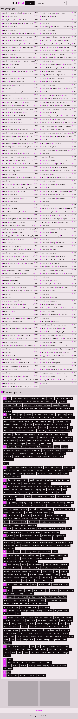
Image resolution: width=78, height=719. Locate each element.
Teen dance (54, 260)
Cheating (64, 447)
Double (47, 470)
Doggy (30, 470)
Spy (5, 627)
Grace (4, 219)
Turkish (17, 649)
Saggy (6, 636)
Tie (24, 212)
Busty (4, 184)
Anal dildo (7, 411)
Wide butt (32, 61)
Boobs (70, 415)
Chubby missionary (67, 27)
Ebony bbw (26, 483)
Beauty (66, 424)
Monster (41, 574)
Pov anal (57, 284)
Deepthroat (16, 470)
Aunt (57, 398)
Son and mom (42, 620)
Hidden (56, 515)
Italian (6, 532)
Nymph (25, 167)
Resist (64, 133)
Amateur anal (23, 408)
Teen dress (67, 126)
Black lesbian (8, 431)
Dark (20, 304)
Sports (42, 191)
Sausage (26, 153)
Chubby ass (60, 349)
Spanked (33, 636)
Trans (32, 646)
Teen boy (5, 345)
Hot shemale (21, 219)
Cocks (42, 143)
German (37, 503)
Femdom (14, 490)
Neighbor (42, 584)
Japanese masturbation (23, 542)
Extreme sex (30, 57)
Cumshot (17, 457)
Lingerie (59, 558)
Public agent (34, 600)
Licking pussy (51, 555)
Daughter (24, 467)
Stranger (47, 640)
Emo (25, 480)
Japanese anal (22, 539)
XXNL (18, 3)
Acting (70, 215)
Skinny (6, 624)
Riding (32, 611)
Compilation (48, 447)
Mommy (32, 571)
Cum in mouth (39, 453)
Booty (42, 75)
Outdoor (41, 590)
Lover (20, 109)
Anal (9, 398)
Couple (57, 450)
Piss (59, 597)
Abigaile (43, 47)
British (51, 431)
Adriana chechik (7, 256)
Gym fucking (54, 167)
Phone (34, 603)
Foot (9, 486)
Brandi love (38, 424)
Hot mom (17, 515)
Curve (10, 40)
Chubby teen (6, 51)
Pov (48, 600)
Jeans (18, 545)
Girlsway (60, 47)
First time (67, 486)
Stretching (61, 88)
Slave (51, 620)
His (13, 311)
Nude (48, 584)
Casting (25, 450)
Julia (70, 542)
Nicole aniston (57, 584)
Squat (21, 249)
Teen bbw (68, 208)
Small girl (57, 627)
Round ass (44, 253)
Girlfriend (67, 506)
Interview (43, 147)
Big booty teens (23, 129)
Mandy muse (27, 13)
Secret (65, 636)
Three (19, 653)
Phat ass (59, 64)
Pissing (42, 600)
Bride (57, 431)
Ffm (58, 493)
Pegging (7, 603)
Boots (42, 37)
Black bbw (43, 428)
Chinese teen (8, 460)
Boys (45, 431)
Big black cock (37, 440)
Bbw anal (43, 421)
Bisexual (7, 424)
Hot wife (16, 525)
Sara (42, 99)
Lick (13, 558)
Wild (42, 267)
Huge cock (7, 525)
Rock (21, 140)
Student (63, 620)
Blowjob (71, 418)
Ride (18, 614)
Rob (58, 13)
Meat (63, 13)
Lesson (52, 291)
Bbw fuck (28, 328)
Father (6, 490)
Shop (31, 627)
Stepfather (49, 636)
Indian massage (35, 532)
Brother (55, 418)
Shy (64, 640)
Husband (17, 519)
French (58, 490)
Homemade (8, 519)
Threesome (17, 646)
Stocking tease (7, 20)
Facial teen (69, 88)
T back (20, 123)
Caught (69, 450)
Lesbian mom (62, 555)
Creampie (31, 447)
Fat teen (21, 253)
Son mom (39, 640)
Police (15, 600)
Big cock (63, 418)
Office (9, 590)
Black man (57, 440)
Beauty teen (31, 219)
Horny (36, 522)
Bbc (4, 243)
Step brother (47, 633)
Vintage (15, 662)
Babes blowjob (24, 363)
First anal (51, 490)
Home (6, 522)
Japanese (11, 536)
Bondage (23, 418)
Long (28, 561)
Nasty (4, 225)
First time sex (28, 490)
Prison (47, 607)
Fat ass (28, 496)
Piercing (23, 607)
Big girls (28, 249)
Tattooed (53, 112)
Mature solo (57, 578)
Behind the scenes (54, 308)
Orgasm (20, 590)
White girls (66, 123)
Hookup (65, 287)
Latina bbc (52, 373)
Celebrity (50, 450)
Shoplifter (29, 633)
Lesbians (18, 555)
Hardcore (41, 515)
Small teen (6, 92)
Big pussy (49, 434)
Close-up (49, 57)
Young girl (23, 675)
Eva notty (39, 480)
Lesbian (10, 555)
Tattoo (60, 369)
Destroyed (21, 225)
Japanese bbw (33, 539)
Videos (41, 662)
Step (42, 157)
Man (24, 581)
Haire (25, 304)
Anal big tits (22, 116)
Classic (6, 453)
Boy (49, 418)
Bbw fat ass (20, 328)
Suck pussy (25, 99)
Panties (27, 603)
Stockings (50, 630)
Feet (60, 486)
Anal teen (13, 23)
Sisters (34, 630)
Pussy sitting (22, 191)
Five (42, 68)
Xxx (9, 672)
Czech (13, 453)
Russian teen (48, 611)
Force (36, 486)
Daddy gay (21, 473)
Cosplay (18, 450)
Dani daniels (38, 467)
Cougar (54, 457)
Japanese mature (45, 539)
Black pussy (28, 428)
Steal (55, 380)
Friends (12, 499)
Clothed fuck (60, 256)
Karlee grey (37, 552)
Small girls (7, 630)
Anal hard (21, 71)
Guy (51, 512)
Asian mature (68, 408)
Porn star (15, 607)
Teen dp (43, 208)
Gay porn (49, 509)
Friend (48, 493)
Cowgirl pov (61, 54)
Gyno (38, 506)
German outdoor (17, 512)
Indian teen (31, 528)
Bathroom (34, 421)
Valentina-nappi (55, 219)
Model (56, 574)
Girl (19, 506)
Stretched (53, 88)
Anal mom (33, 408)
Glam (6, 506)
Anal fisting (38, 405)
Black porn (47, 440)
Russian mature (9, 614)
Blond (16, 444)
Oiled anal (66, 171)
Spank (70, 620)
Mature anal (63, 568)
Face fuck (5, 57)
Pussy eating (23, 600)
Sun (18, 188)
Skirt (18, 640)
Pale (14, 147)
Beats (63, 119)
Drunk (47, 467)
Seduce (62, 624)
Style (10, 167)
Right (25, 40)
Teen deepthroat (61, 150)
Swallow (58, 636)
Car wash (70, 136)
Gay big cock (59, 509)
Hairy (34, 515)
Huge (30, 522)
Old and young (9, 594)
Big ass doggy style (56, 40)
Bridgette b (63, 434)
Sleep (31, 617)
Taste (62, 164)
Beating (57, 119)
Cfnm (53, 453)
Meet (42, 287)
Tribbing (43, 649)
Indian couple (41, 528)
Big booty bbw (45, 321)
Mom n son (8, 578)
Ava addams (45, 402)
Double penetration (46, 236)
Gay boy (16, 509)
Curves (58, 71)
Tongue (11, 157)
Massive (21, 133)
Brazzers (28, 415)
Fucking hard (6, 71)
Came (29, 136)
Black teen (31, 431)
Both (20, 153)
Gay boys (29, 512)
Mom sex (33, 574)
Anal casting (44, 16)
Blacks (70, 440)
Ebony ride (66, 37)
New (9, 584)
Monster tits (68, 57)
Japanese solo (9, 542)
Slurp (68, 102)
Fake (58, 496)
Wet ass (66, 212)
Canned (71, 133)
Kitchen (17, 552)
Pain (21, 603)
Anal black (18, 13)
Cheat (59, 453)
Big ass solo (14, 33)
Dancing (57, 473)
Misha (25, 256)
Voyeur (34, 662)
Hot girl (23, 525)
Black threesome (20, 431)
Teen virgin (67, 649)
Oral (71, 590)
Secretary (38, 633)
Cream (61, 457)
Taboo (44, 646)
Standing (5, 260)
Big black (7, 437)
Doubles (50, 352)
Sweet (6, 640)
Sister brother (47, 627)
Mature (24, 565)
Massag (63, 574)
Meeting (58, 287)
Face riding (54, 215)
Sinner (4, 177)
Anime (20, 398)
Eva (19, 483)
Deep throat (44, 243)
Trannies (59, 212)
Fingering (38, 490)
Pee (45, 597)
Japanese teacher (38, 545)
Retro (66, 611)
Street (12, 636)
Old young (19, 594)
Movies (24, 571)
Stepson (13, 633)
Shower (31, 624)
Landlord (53, 54)
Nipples (33, 584)
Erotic (58, 480)
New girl (27, 44)
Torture (6, 653)
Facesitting (26, 493)
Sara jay (13, 624)
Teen (9, 646)
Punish (35, 607)
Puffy (49, 116)
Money (6, 571)
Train (37, 649)
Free (45, 496)
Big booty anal (60, 75)
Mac (65, 328)
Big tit (6, 440)
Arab (14, 398)
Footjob (43, 486)
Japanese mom (27, 536)
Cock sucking (16, 99)
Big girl (5, 44)
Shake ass (59, 78)
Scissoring (64, 633)
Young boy (31, 675)
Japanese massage (48, 536)
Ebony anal (65, 480)
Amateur (50, 398)
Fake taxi (16, 486)
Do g (71, 191)
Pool (41, 607)
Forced (23, 486)
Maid (24, 568)
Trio (11, 649)
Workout (63, 665)
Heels (24, 522)
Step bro (5, 81)
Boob (14, 437)
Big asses (19, 37)
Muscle (16, 578)
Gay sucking (61, 503)
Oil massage (64, 590)
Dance (66, 467)
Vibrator (48, 662)
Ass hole (25, 105)
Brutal (6, 428)
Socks (12, 640)
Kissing (4, 387)
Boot (48, 37)
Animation (7, 402)
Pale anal (26, 102)
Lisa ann (7, 558)
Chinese (10, 447)
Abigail (66, 47)
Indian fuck (55, 532)
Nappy (64, 219)
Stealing (43, 380)
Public (34, 597)
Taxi (23, 649)
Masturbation (46, 568)
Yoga (15, 675)
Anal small (23, 380)
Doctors (7, 477)
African (32, 398)
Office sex (54, 590)
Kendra (43, 212)
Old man (28, 590)
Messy (70, 150)
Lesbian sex (38, 558)
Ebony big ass (6, 105)
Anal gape (7, 405)
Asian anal (65, 405)
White (39, 665)
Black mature (42, 437)
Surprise (25, 636)
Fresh (48, 81)
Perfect (43, 116)
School (57, 617)
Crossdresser (21, 453)
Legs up (21, 78)
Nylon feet (7, 587)
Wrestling (32, 665)
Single (19, 177)
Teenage (65, 653)
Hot (29, 515)
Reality (4, 37)
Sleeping (24, 617)
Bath (64, 440)
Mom (9, 565)
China (17, 447)
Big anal (5, 160)
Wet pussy (54, 665)
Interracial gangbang (17, 532)
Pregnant (11, 597)
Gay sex (50, 506)
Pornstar (7, 607)
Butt (42, 284)
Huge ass (5, 33)
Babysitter (17, 434)
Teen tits (11, 37)
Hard (42, 51)
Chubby (57, 447)
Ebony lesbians (37, 483)
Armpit (6, 408)
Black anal (68, 437)
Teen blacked (60, 335)
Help (57, 519)
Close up (30, 457)
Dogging (43, 356)
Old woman (29, 594)
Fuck (64, 490)
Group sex (7, 509)
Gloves (12, 260)
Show (71, 636)
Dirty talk (65, 473)
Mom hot (24, 578)
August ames (62, 402)
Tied (4, 212)
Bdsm (42, 369)
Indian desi (46, 532)
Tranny (65, 646)
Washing (53, 136)
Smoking (65, 627)
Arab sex (14, 408)
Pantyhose (52, 597)
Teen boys (29, 345)
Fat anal (48, 68)
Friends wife (66, 496)
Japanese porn (9, 545)
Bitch (55, 356)
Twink (13, 653)
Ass (38, 398)
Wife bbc (23, 665)
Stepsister (16, 627)
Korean (10, 552)
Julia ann (36, 536)
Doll (14, 473)
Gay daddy (25, 506)
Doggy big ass (28, 109)
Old (15, 590)
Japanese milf (26, 545)
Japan (17, 536)
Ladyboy (31, 555)
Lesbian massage (10, 561)
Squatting (15, 249)
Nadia (66, 584)
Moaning (66, 578)
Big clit (24, 434)
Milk (29, 568)
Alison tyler (56, 405)
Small (33, 620)
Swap (68, 624)
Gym (53, 503)
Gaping (11, 13)
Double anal (16, 477)
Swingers (47, 624)
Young (10, 675)
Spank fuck (15, 47)
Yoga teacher (61, 44)
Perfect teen (61, 136)
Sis (10, 627)
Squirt (46, 617)
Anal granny (58, 408)
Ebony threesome (10, 483)
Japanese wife (60, 536)
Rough (25, 611)
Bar (5, 444)
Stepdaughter (56, 640)
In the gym (63, 167)
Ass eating (16, 318)
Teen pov (53, 33)
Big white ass (67, 64)
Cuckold (39, 447)
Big (64, 415)
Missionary (16, 568)
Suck (31, 640)
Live (18, 558)
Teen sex (51, 653)
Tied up (10, 212)
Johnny (35, 542)
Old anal (12, 160)
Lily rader (21, 561)
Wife (9, 665)
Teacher (25, 646)
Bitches (30, 143)
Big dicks (41, 444)
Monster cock (33, 578)
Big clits (22, 444)
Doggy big (7, 473)
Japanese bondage (63, 545)
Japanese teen (58, 539)
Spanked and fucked (27, 47)
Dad (30, 467)
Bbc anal (29, 424)
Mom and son (37, 565)
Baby (6, 421)
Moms (45, 571)
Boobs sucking (66, 431)
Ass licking (47, 405)
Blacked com (32, 418)
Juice (57, 164)
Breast (22, 424)
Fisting (50, 486)
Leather (34, 561)
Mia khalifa (64, 565)
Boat (50, 123)
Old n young (61, 229)
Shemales (42, 630)
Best (56, 434)
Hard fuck (33, 519)
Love (24, 555)
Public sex (50, 208)
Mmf (50, 571)
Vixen (28, 662)
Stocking (38, 627)
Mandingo (36, 568)
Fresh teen (53, 297)
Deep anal (44, 270)
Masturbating (8, 574)
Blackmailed (11, 270)
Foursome (40, 493)
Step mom (38, 617)
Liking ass (15, 287)
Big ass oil (59, 273)
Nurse (15, 584)
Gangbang (22, 503)
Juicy (33, 260)
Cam (23, 457)
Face (15, 496)
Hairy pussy (52, 522)
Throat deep (60, 184)
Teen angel (53, 249)
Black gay (18, 428)
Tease (4, 301)
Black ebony (32, 444)
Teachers (7, 656)
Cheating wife (8, 450)
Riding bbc (5, 64)
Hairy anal (64, 519)
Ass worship (6, 136)
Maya (38, 571)
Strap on (41, 636)
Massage (16, 565)
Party (40, 597)
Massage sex (15, 571)
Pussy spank (44, 129)
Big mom (21, 440)
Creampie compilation (42, 457)
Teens (59, 646)
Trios (37, 653)
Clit (48, 453)
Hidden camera (16, 522)
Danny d (7, 470)
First (33, 493)
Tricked (26, 653)
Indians (69, 528)
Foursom (23, 273)
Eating (9, 318)
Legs (37, 555)
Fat (3, 328)
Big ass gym (29, 263)
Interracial (51, 528)
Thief (50, 649)
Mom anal (7, 568)
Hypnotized (32, 525)
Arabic (43, 398)
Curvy (4, 339)
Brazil (35, 428)
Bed (11, 428)
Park (29, 607)
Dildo (72, 467)
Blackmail (13, 421)
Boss (27, 421)
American (5, 359)
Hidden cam (43, 519)
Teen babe (15, 198)
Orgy (35, 590)
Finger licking (16, 246)
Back (4, 102)
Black (9, 415)
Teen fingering (23, 61)
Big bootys (65, 51)
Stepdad (15, 630)
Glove (18, 260)
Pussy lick (5, 23)
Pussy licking (6, 147)
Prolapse (54, 600)
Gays (43, 506)
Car (44, 450)
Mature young (15, 581)
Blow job (13, 440)
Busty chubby (60, 195)
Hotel (63, 515)
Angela (49, 408)
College (30, 453)
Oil (47, 590)
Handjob (49, 515)
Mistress (46, 581)
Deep (42, 102)
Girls (32, 506)
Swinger (39, 624)
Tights (29, 184)
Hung (52, 61)
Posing (57, 51)
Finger (21, 496)
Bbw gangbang (66, 68)
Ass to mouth (44, 40)
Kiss (23, 552)
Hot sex (51, 519)
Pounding (5, 380)
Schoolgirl (25, 640)
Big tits (59, 415)
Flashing (51, 496)
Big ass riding (60, 129)
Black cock (7, 434)
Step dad (24, 627)
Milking (6, 581)
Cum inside (7, 457)
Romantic (11, 611)
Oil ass (58, 133)
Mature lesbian (45, 578)
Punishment (43, 603)
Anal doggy (6, 236)
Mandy (4, 13)
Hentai (10, 515)
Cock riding (29, 133)
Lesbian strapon (49, 558)
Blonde (20, 421)
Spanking (69, 617)
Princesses (62, 600)
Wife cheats (8, 669)
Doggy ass (23, 287)
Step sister (15, 620)
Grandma (70, 503)
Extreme (47, 483)
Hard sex (25, 519)
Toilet (6, 649)
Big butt (43, 177)
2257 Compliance (34, 716)
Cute (63, 450)
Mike (23, 85)
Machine (18, 574)
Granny (14, 503)
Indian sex (22, 528)
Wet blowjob (60, 198)
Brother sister (59, 421)
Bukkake (21, 437)
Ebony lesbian (49, 480)
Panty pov (23, 198)
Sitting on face (66, 109)
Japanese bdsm (9, 549)
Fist (55, 486)
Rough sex (58, 611)
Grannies (7, 512)
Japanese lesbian (9, 539)
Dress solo (58, 126)
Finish (19, 339)
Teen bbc (30, 649)
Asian (26, 398)
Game (42, 509)
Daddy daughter (56, 467)
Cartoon (23, 447)
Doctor (10, 467)
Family (30, 486)
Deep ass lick (28, 140)
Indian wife (60, 528)
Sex (51, 617)
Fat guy (14, 253)
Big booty (43, 222)
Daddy (16, 467)
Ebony (10, 480)
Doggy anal (69, 349)
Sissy (25, 624)
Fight (34, 496)
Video (22, 662)
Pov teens (21, 239)
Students (21, 633)
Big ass (5, 157)
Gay (9, 503)
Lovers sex (28, 291)
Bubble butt (44, 315)
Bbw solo (63, 428)
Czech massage (35, 450)
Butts (52, 174)
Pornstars (16, 184)
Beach (68, 421)
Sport (20, 624)
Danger (43, 44)
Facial (6, 499)
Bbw (14, 415)
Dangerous (70, 44)
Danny (24, 470)
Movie (55, 568)
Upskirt (10, 659)
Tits (32, 653)
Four (53, 493)
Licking (24, 558)
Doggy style (39, 470)
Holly (42, 164)
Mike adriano (6, 85)
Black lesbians (53, 428)
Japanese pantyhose (46, 542)
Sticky (25, 339)
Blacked (51, 415)
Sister (17, 617)
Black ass (60, 437)
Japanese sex (50, 545)
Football (43, 105)
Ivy (27, 532)
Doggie (20, 291)
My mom (49, 574)
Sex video (7, 643)
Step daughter (25, 630)
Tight (10, 184)
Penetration (64, 236)
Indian (9, 528)
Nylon (21, 584)
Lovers (4, 291)
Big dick (6, 418)
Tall (60, 649)
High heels (61, 522)
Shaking (43, 78)
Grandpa (5, 366)
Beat (52, 119)
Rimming (39, 611)
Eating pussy (18, 480)
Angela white (17, 405)
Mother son (64, 571)
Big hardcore (16, 171)
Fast (42, 171)
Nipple (27, 584)
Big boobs (42, 418)
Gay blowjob (38, 512)
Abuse (53, 402)
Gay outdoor (34, 509)
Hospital (43, 522)
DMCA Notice (45, 716)
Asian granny (28, 405)
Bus (35, 415)
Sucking (66, 630)
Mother (55, 565)
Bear (70, 428)
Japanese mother (61, 542)
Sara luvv (64, 99)
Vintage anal (59, 208)
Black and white (56, 37)
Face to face (63, 215)
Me (52, 581)
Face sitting (8, 496)
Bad (42, 27)
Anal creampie (18, 402)
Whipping (46, 665)
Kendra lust (46, 552)
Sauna (19, 636)
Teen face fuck (60, 102)
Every (20, 284)
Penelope (15, 603)
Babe (39, 431)
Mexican (38, 581)
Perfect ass (65, 116)
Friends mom (8, 493)
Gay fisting (58, 506)
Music (56, 571)
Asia (62, 398)
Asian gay (42, 408)
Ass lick (43, 325)
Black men (32, 434)
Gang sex (50, 105)
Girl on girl (24, 509)
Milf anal (30, 581)
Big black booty (31, 437)
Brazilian (49, 444)
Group (4, 208)
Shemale (10, 617)
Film (20, 490)
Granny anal (46, 503)
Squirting (7, 620)
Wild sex (48, 267)
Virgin (9, 662)
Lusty (30, 558)
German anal (69, 509)
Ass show (53, 280)
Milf (30, 565)
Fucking (17, 493)
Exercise (49, 191)
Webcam (15, 665)
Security (56, 633)
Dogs (49, 356)
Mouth (25, 574)
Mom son (48, 565)
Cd (64, 453)
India (15, 528)
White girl (18, 164)
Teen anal (43, 246)
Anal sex (5, 164)
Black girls (58, 424)
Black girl (41, 434)
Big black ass (48, 424)
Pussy (18, 597)
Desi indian (41, 473)
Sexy (28, 620)
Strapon (54, 624)
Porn (64, 597)
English (32, 480)
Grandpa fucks (24, 366)
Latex (43, 555)
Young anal (41, 675)
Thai (38, 646)
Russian (18, 611)
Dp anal (66, 352)
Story (56, 620)
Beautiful (15, 424)
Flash (40, 496)
